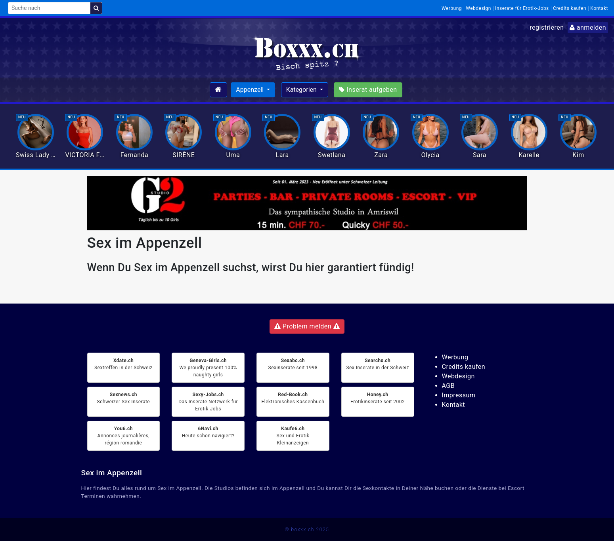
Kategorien (302, 89)
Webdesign (478, 8)
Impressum (459, 395)
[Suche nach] (49, 8)
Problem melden (307, 326)
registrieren (547, 27)
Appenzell (250, 89)
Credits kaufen (569, 8)
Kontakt (599, 8)
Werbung (452, 8)
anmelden (588, 27)
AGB (448, 385)
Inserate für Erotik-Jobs (522, 8)
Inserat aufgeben (368, 89)
